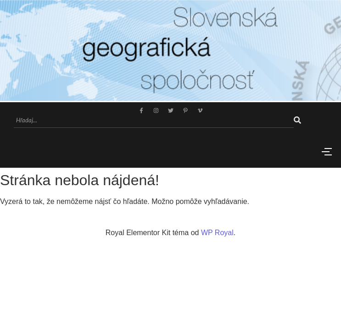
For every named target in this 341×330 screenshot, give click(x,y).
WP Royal (217, 232)
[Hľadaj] (154, 121)
